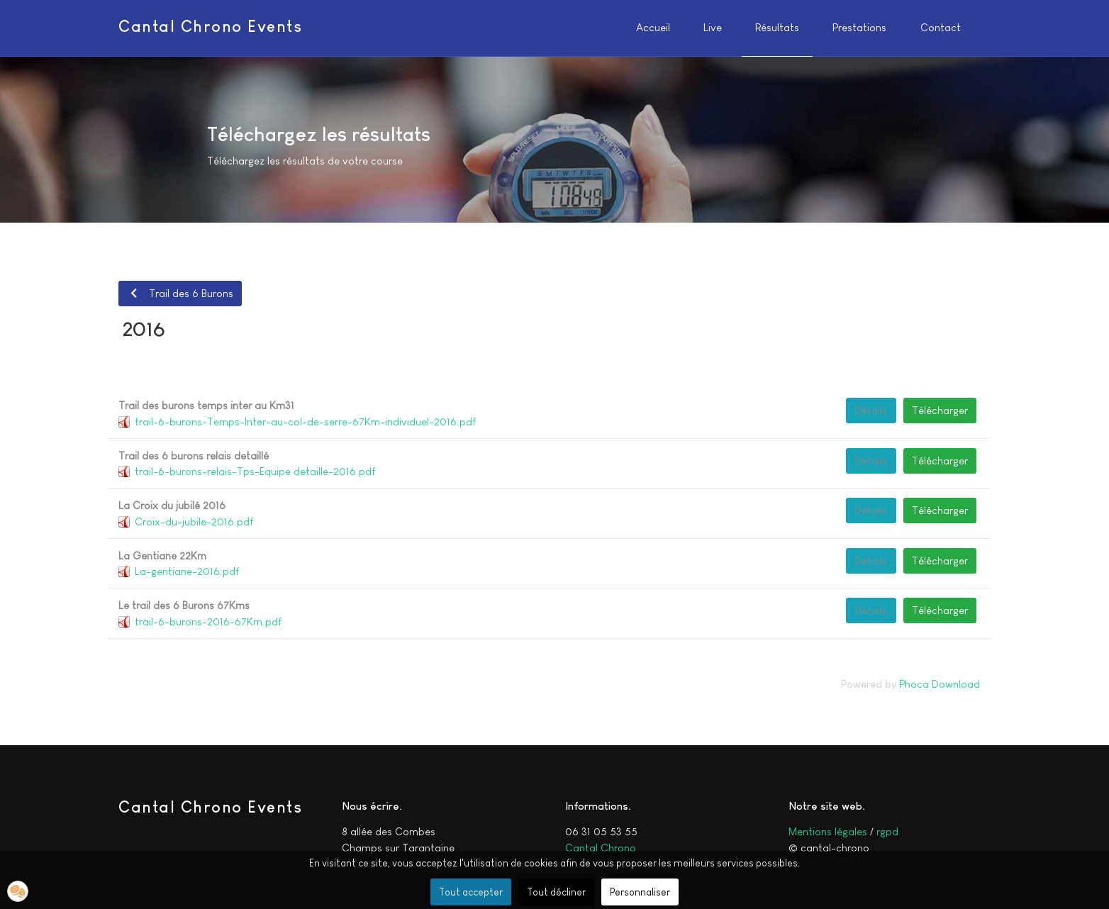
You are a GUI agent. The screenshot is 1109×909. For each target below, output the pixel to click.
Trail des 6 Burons (180, 293)
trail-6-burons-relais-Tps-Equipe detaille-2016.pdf (255, 471)
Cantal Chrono (600, 848)
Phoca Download (939, 684)
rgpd (887, 831)
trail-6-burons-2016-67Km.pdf (208, 621)
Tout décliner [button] (556, 892)
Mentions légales (827, 831)
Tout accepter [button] (471, 892)
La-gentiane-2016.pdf (187, 571)
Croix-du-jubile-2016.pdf (194, 521)
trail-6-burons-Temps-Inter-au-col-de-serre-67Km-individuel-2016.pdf (305, 422)
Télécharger (940, 410)
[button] (17, 891)
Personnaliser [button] (640, 892)
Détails (870, 410)
